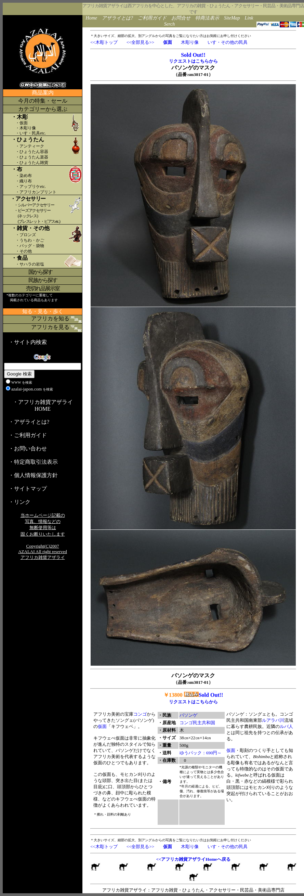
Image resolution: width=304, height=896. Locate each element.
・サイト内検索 (28, 342)
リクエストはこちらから (193, 61)
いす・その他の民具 (228, 42)
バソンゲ (188, 715)
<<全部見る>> (140, 42)
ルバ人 (286, 726)
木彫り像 (190, 42)
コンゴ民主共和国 (197, 722)
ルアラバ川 (273, 720)
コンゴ (140, 714)
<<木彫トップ (104, 42)
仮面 (102, 726)
